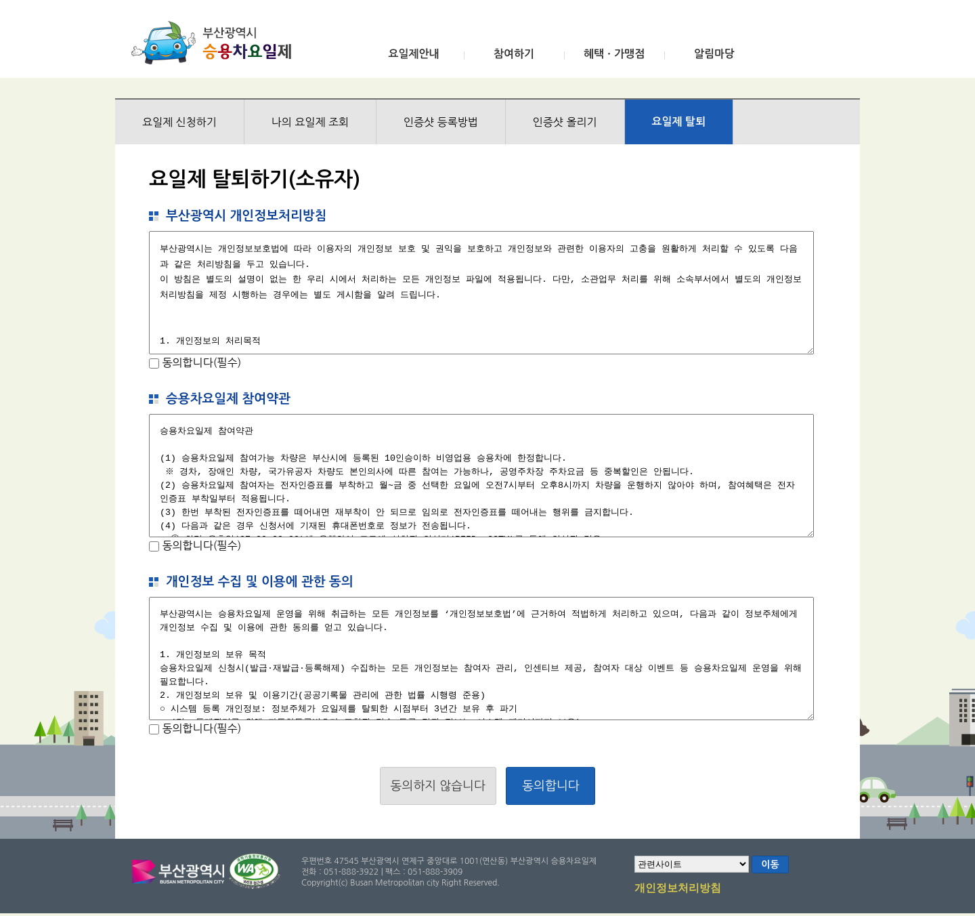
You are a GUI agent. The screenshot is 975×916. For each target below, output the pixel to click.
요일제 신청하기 (179, 122)
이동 (770, 864)
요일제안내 (413, 54)
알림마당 (714, 54)
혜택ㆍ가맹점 (614, 54)
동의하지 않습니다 (438, 786)
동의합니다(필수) (200, 362)
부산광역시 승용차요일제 (216, 42)
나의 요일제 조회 (310, 122)
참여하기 (514, 54)
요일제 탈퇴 (679, 122)
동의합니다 (551, 786)
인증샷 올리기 (565, 122)
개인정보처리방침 (677, 888)
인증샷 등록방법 (441, 122)
